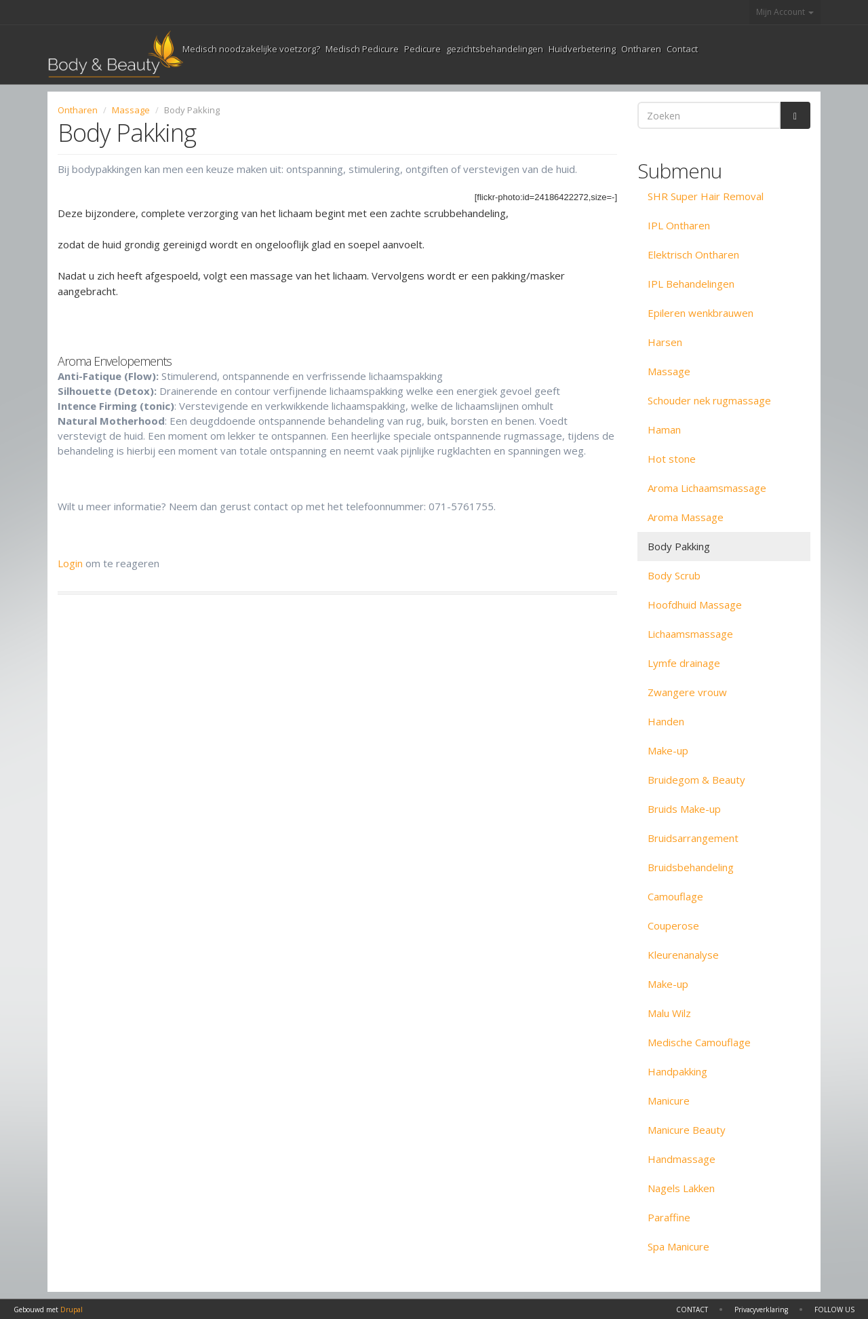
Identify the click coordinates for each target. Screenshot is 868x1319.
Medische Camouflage (699, 1042)
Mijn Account (785, 12)
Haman (664, 429)
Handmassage (681, 1159)
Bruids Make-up (684, 809)
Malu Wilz (669, 1013)
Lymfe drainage (684, 663)
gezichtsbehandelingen (494, 49)
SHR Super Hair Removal (706, 196)
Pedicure (422, 49)
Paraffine (669, 1217)
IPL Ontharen (679, 225)
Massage (131, 110)
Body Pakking (679, 546)
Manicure (669, 1100)
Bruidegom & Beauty (696, 779)
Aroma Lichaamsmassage (707, 488)
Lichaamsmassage (690, 634)
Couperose (673, 925)
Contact (682, 49)
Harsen (665, 342)
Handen (666, 721)
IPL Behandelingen (691, 283)
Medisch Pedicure (362, 49)
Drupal (71, 1309)
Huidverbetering (582, 49)
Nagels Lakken (681, 1188)
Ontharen (641, 49)
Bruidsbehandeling (691, 867)
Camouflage (675, 896)
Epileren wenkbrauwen (700, 313)
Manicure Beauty (687, 1129)
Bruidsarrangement (693, 838)
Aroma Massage (686, 517)
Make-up (668, 750)
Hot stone (672, 458)
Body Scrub (674, 575)
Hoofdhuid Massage (695, 604)
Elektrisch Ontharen (693, 254)
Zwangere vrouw (687, 692)
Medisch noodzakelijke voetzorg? (251, 49)
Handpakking (677, 1071)
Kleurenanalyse (683, 954)
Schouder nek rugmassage (709, 400)
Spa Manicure (678, 1246)
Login (70, 563)
